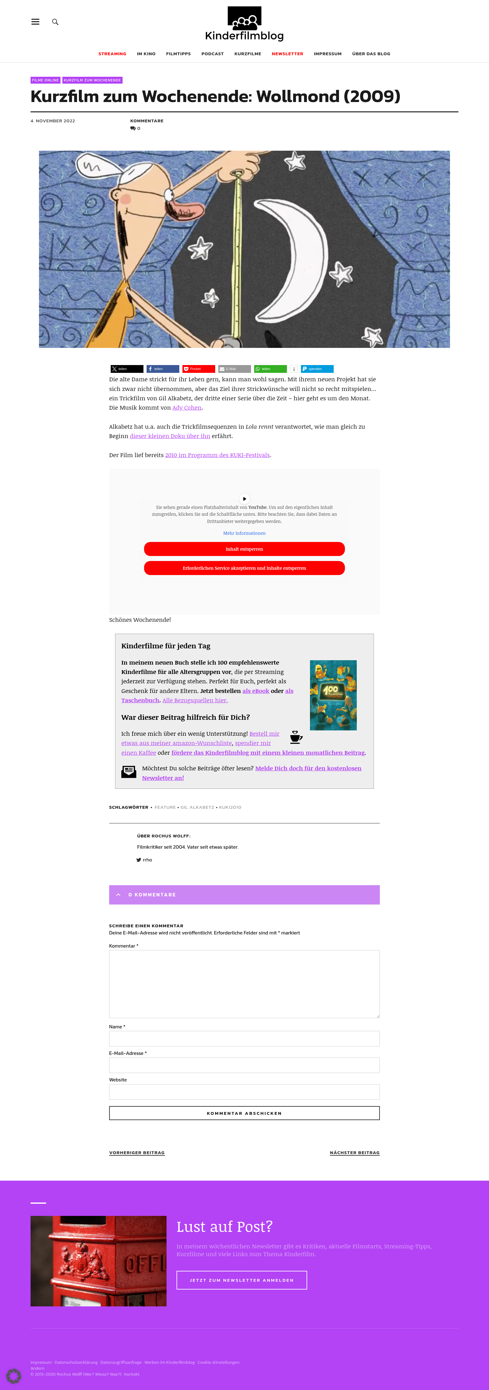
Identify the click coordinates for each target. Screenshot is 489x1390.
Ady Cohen (186, 407)
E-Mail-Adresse (128, 1053)
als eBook (256, 691)
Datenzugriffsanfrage (121, 1362)
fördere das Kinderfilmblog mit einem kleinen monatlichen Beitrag (268, 753)
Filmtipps (178, 53)
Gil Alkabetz (198, 807)
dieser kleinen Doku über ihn (170, 436)
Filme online (45, 80)
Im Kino (146, 53)
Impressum (328, 53)
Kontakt (131, 1374)
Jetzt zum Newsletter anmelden (242, 1280)
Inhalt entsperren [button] (244, 549)
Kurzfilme (248, 53)
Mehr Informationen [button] (244, 533)
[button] (127, 369)
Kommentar (123, 945)
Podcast (212, 53)
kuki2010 (230, 807)
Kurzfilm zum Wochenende (92, 80)
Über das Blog (371, 53)
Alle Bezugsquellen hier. (195, 700)
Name (117, 1026)
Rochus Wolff (170, 835)
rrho (147, 859)
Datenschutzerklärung (76, 1362)
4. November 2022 (53, 120)
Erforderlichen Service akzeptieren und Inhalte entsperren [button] (244, 568)
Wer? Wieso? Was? (102, 1374)
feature (165, 807)
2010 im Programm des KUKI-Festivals (217, 455)
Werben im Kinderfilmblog (169, 1362)
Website (118, 1079)
